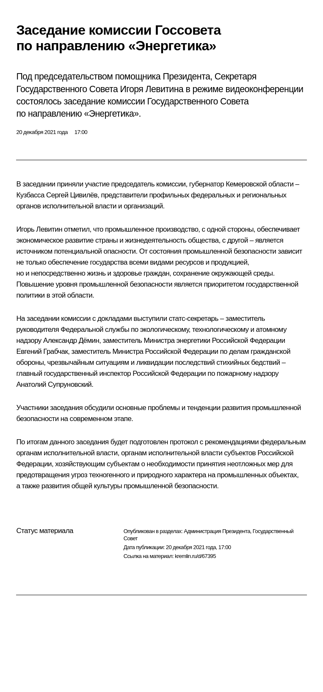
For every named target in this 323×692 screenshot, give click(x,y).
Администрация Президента (217, 531)
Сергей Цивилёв (71, 195)
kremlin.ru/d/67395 (195, 556)
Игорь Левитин (39, 229)
